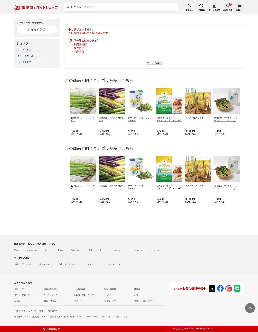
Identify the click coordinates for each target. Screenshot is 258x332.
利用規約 (18, 316)
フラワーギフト (111, 301)
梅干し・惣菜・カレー (24, 295)
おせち (103, 250)
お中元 (61, 250)
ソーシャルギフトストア (113, 264)
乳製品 (137, 289)
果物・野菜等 (110, 289)
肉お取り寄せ (80, 289)
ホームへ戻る (154, 63)
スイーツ (78, 301)
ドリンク (108, 295)
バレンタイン (136, 250)
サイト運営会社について (36, 316)
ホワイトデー (155, 250)
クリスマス (118, 250)
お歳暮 (89, 250)
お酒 (136, 295)
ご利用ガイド (20, 310)
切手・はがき (20, 289)
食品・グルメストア (67, 264)
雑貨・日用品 (50, 301)
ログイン (189, 9)
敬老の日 (75, 250)
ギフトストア (24, 49)
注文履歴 (201, 9)
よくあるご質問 (36, 310)
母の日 (17, 250)
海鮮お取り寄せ (51, 289)
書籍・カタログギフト (144, 301)
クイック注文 (214, 9)
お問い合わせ (52, 310)
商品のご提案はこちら (118, 316)
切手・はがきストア (27, 55)
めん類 (17, 301)
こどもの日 (32, 250)
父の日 (47, 250)
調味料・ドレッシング (84, 295)
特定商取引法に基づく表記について (66, 316)
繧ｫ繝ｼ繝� (227, 9)
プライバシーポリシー (95, 316)
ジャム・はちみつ (52, 295)
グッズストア (24, 62)
